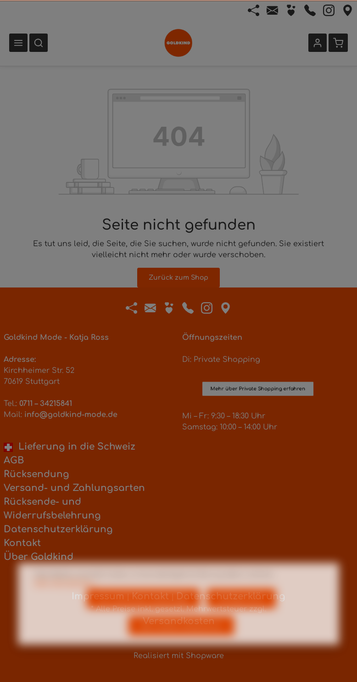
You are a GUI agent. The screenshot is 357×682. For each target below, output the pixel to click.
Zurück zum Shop (178, 277)
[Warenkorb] (338, 43)
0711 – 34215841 (45, 404)
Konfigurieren (241, 616)
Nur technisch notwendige (143, 616)
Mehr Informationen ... (65, 600)
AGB (14, 460)
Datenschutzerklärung (58, 529)
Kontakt (22, 543)
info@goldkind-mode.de (70, 415)
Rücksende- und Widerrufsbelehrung (52, 508)
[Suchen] (38, 43)
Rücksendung (36, 474)
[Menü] (18, 43)
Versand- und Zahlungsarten (74, 488)
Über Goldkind (38, 557)
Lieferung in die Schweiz (69, 446)
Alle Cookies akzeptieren (181, 643)
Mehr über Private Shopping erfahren (258, 350)
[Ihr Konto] (317, 43)
